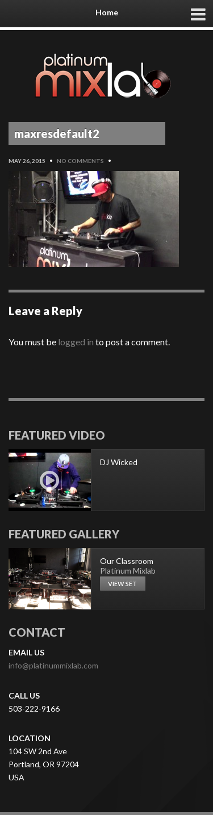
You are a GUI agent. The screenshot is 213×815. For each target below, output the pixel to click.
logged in (76, 341)
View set (122, 583)
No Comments (80, 160)
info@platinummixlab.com (53, 665)
